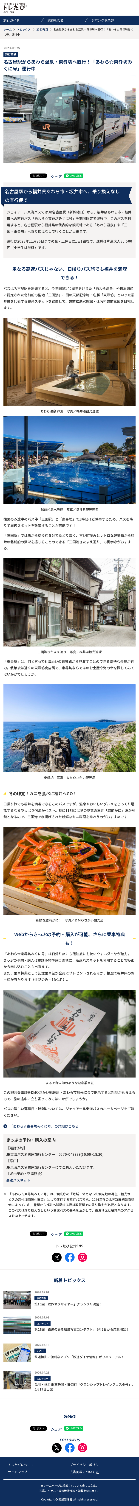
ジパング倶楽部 (102, 20)
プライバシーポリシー (86, 1464)
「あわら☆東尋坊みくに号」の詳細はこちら (44, 1126)
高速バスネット (18, 1180)
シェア (55, 176)
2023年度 (42, 29)
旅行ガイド (11, 20)
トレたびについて (21, 1464)
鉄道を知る (56, 20)
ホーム (7, 29)
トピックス (24, 29)
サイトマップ (17, 1472)
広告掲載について (85, 1472)
